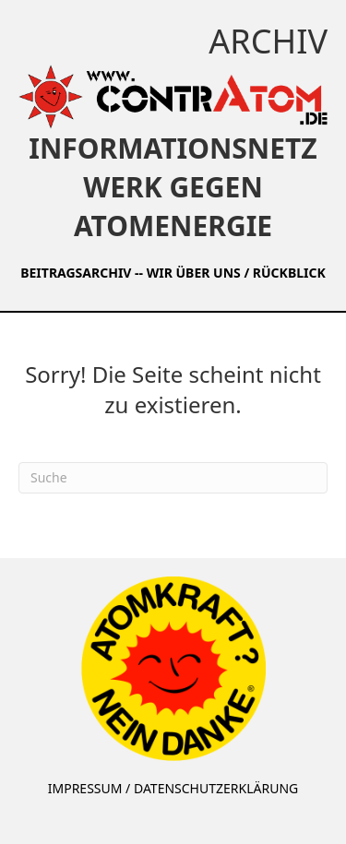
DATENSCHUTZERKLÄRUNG (216, 788)
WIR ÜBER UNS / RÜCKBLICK (236, 272)
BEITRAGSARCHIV (75, 272)
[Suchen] (173, 477)
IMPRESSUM (85, 788)
